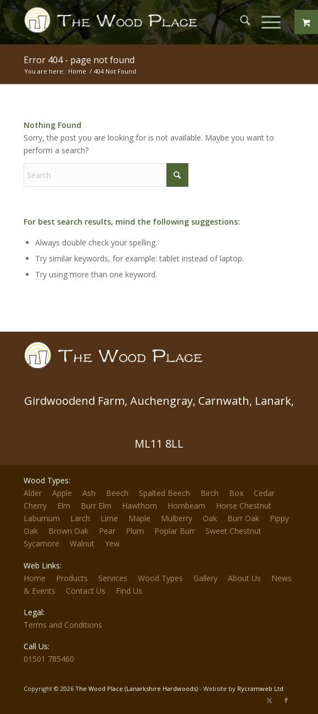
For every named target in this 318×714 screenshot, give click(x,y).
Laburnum (42, 518)
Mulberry (176, 518)
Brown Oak (68, 531)
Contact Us (85, 590)
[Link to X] (269, 700)
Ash (89, 493)
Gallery (205, 578)
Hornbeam (186, 505)
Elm (63, 505)
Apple (62, 493)
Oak (210, 518)
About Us (244, 578)
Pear (107, 531)
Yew (112, 543)
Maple (139, 518)
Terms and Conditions (63, 625)
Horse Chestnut (243, 505)
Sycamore (41, 543)
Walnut (82, 543)
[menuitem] (239, 22)
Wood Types (160, 578)
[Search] (239, 22)
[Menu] (265, 22)
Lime (109, 518)
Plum (135, 531)
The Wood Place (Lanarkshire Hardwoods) (136, 688)
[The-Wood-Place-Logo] (114, 22)
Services (112, 578)
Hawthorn (139, 505)
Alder (33, 493)
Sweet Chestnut (233, 531)
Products (72, 578)
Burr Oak (243, 518)
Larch (80, 518)
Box (236, 493)
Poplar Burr (174, 531)
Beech (117, 493)
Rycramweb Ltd (260, 688)
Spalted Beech (164, 493)
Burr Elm (96, 505)
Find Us (129, 590)
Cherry (35, 505)
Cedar (264, 493)
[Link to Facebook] (286, 700)
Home (35, 578)
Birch (209, 493)
